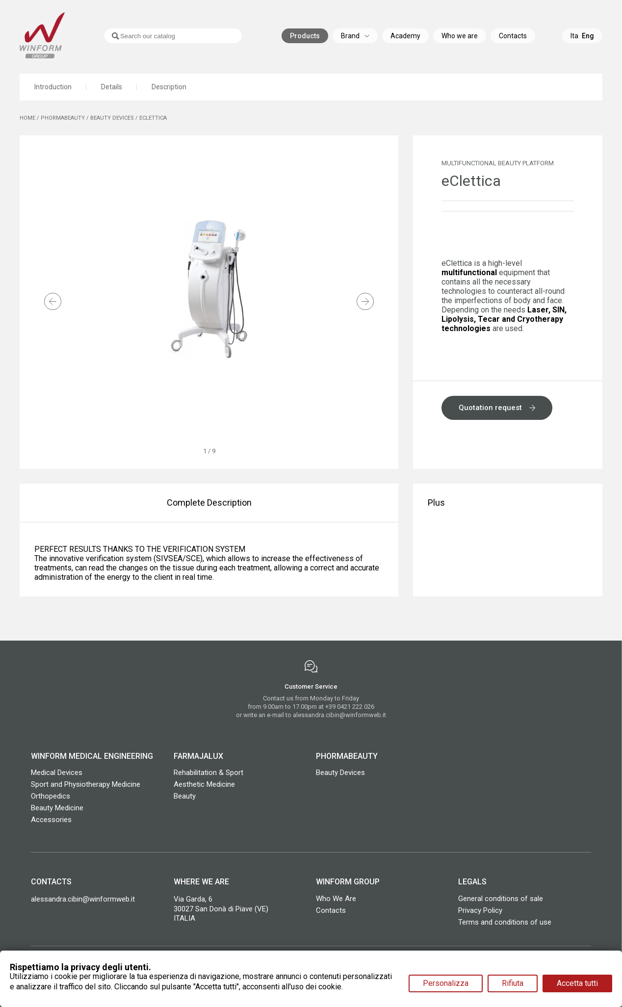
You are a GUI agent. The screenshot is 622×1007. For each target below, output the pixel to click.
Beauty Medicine (57, 807)
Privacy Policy (480, 910)
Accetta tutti (577, 983)
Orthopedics (50, 796)
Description (170, 87)
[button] (52, 302)
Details (112, 87)
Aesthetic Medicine (204, 784)
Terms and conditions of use (504, 922)
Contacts (331, 910)
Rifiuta (512, 983)
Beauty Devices (340, 772)
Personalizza (445, 983)
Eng (588, 37)
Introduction (53, 87)
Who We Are (336, 898)
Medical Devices (56, 772)
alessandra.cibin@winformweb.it (339, 715)
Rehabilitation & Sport (208, 772)
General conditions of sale (500, 898)
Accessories (51, 819)
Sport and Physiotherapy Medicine (85, 784)
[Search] (162, 37)
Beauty (185, 796)
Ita (574, 37)
